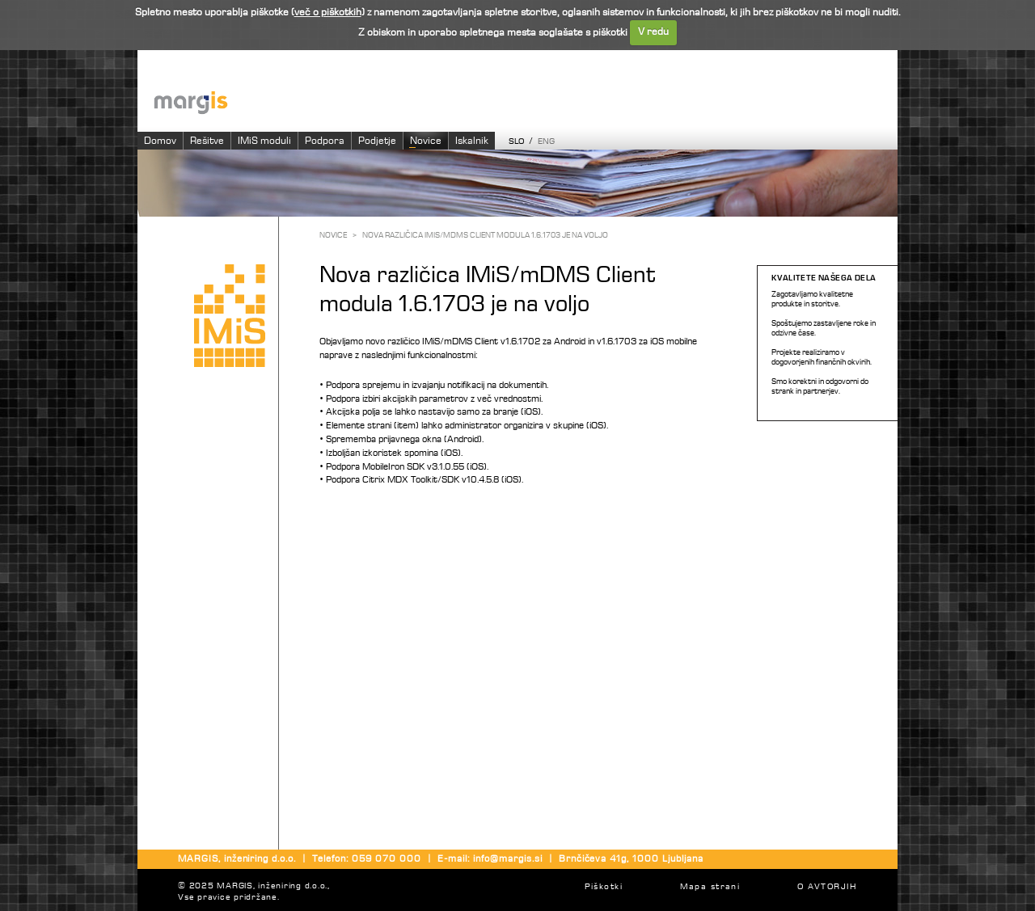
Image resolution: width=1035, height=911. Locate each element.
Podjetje (377, 141)
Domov (160, 141)
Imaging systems (526, 101)
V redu (653, 32)
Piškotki (604, 887)
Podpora (324, 141)
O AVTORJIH (826, 887)
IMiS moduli (264, 141)
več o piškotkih (327, 12)
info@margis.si (507, 859)
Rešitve (207, 141)
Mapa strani (710, 887)
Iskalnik (471, 141)
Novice (425, 141)
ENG (546, 141)
